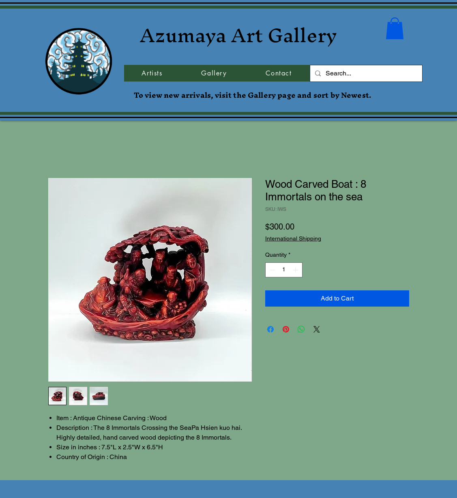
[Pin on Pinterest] (286, 329)
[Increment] (296, 270)
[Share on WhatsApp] (301, 329)
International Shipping (293, 238)
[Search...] (365, 73)
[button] (395, 28)
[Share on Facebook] (270, 329)
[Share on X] (317, 329)
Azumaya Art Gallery (238, 35)
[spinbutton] (284, 270)
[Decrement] (271, 270)
